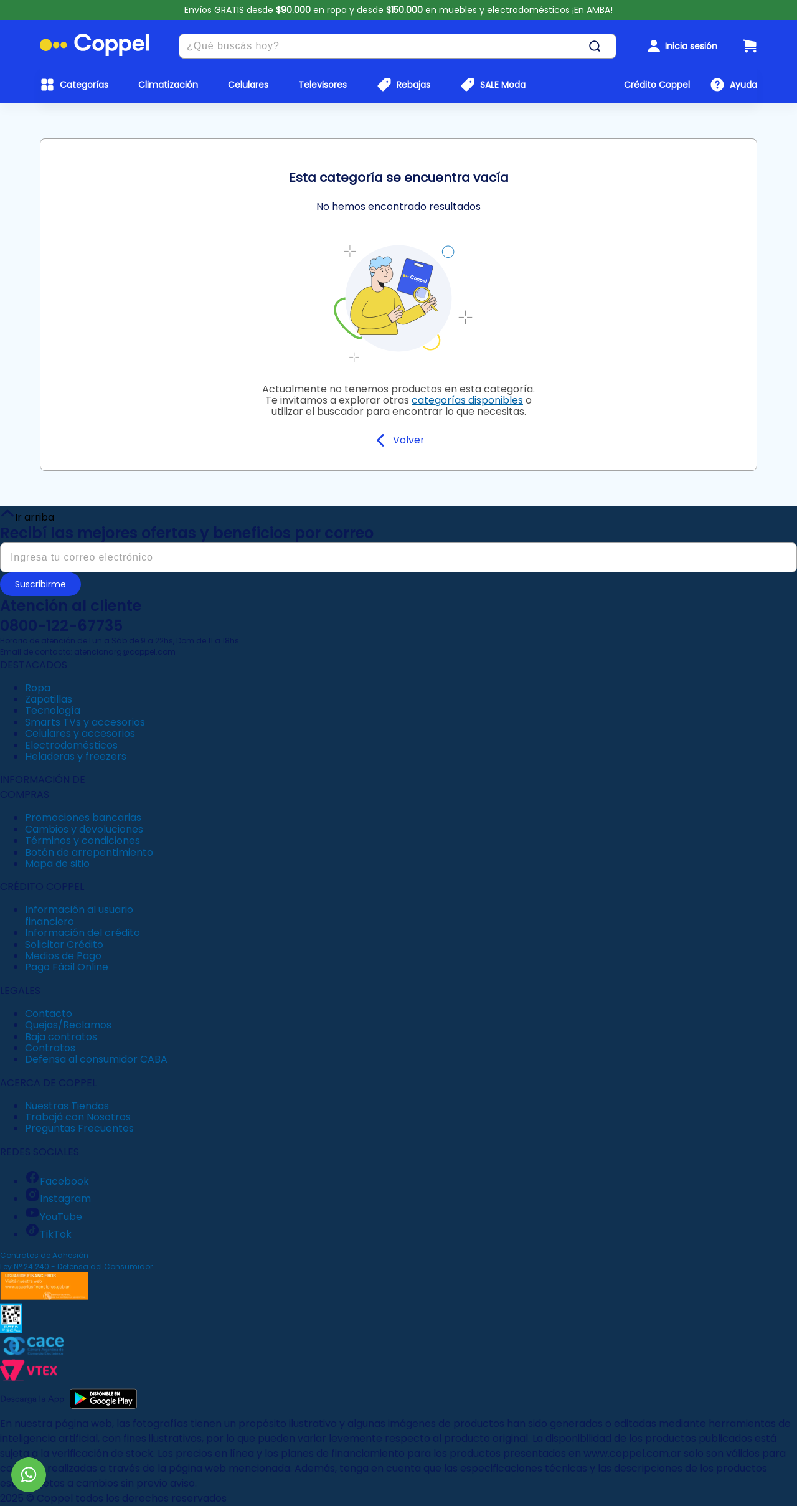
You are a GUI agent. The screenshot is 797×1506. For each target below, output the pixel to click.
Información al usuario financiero (79, 915)
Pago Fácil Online (66, 967)
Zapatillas (48, 699)
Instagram (58, 1198)
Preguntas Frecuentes (79, 1128)
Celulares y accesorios (80, 733)
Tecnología (52, 710)
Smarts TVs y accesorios (85, 722)
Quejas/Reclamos (68, 1025)
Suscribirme (40, 584)
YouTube (53, 1217)
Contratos (50, 1048)
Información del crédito (82, 933)
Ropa (37, 688)
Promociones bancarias (83, 817)
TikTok (48, 1234)
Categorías (84, 84)
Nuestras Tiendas (67, 1106)
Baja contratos (61, 1037)
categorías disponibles (467, 400)
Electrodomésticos (71, 745)
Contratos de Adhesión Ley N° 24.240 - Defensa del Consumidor (76, 1261)
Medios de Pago (63, 956)
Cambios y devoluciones (84, 829)
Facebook (57, 1181)
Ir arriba (27, 514)
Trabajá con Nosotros (78, 1117)
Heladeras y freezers (75, 756)
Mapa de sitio (57, 863)
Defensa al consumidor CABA (96, 1059)
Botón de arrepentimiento (89, 852)
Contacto (48, 1013)
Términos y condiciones (82, 840)
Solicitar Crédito (64, 944)
